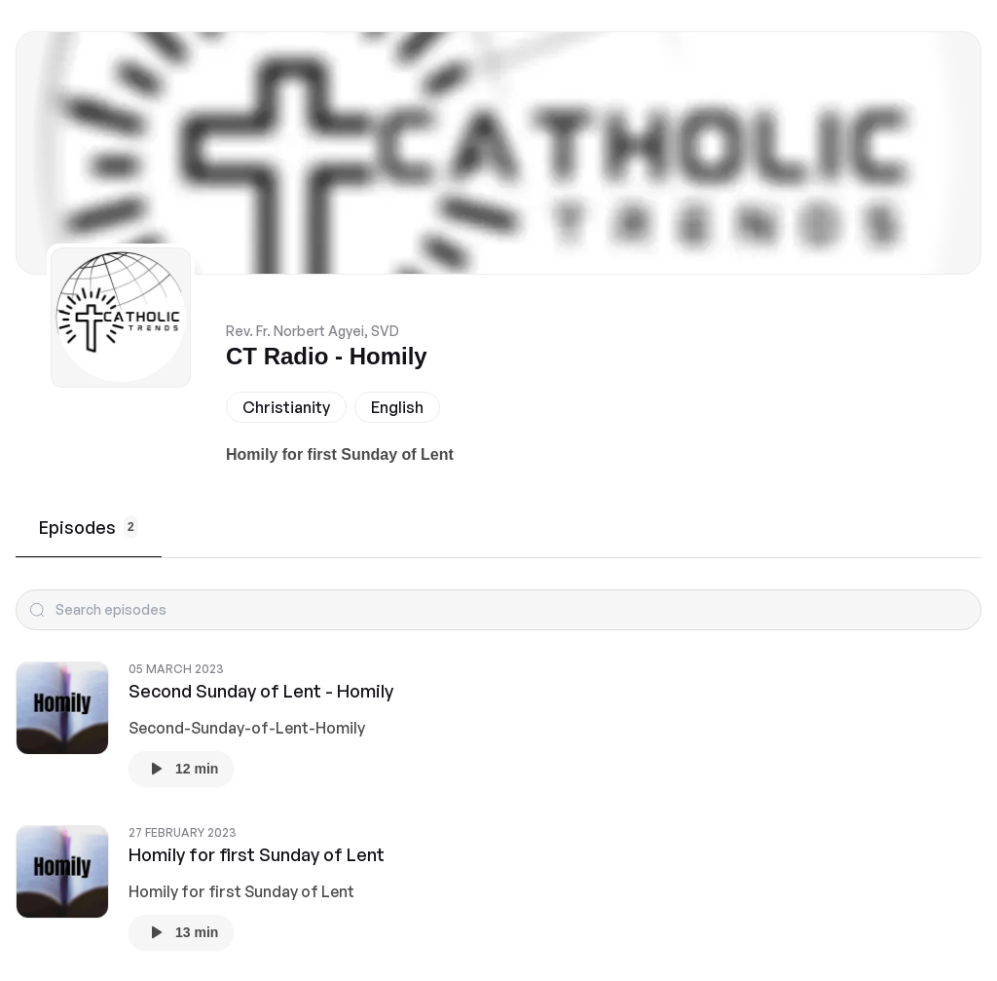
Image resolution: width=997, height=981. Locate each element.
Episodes (88, 527)
